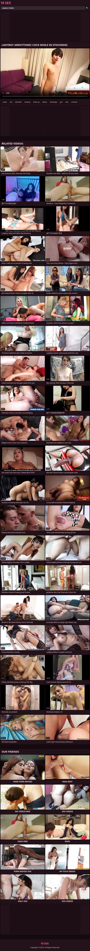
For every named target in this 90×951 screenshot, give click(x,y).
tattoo (44, 102)
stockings (53, 102)
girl (61, 102)
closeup (27, 102)
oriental (74, 102)
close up (36, 102)
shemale (18, 102)
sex (11, 102)
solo (66, 102)
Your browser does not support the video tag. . (45, 73)
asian (5, 102)
